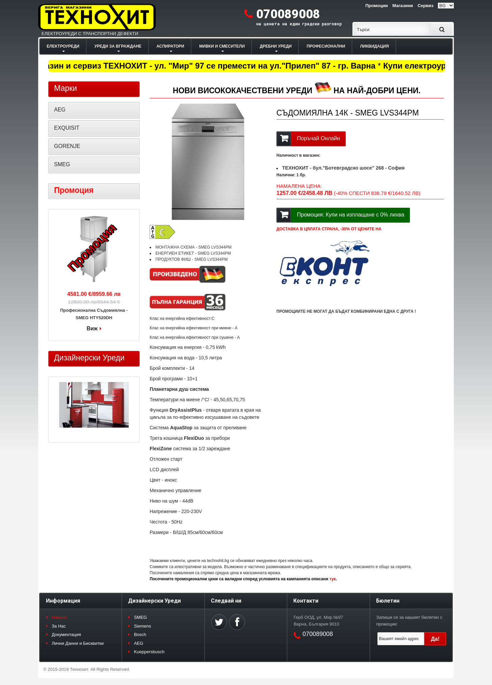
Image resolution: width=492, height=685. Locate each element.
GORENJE (67, 146)
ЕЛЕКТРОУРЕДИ (63, 46)
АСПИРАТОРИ (170, 46)
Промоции (376, 5)
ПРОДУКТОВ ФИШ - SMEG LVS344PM (191, 259)
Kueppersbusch (149, 651)
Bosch (140, 634)
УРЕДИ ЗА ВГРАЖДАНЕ (117, 46)
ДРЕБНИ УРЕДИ (276, 46)
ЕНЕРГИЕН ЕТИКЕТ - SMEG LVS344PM (193, 253)
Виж (92, 328)
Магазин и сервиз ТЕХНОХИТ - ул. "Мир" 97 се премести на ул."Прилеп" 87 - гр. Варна (204, 65)
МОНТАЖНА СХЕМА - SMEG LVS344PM (193, 247)
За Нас (59, 626)
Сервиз (426, 5)
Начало (59, 617)
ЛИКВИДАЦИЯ (374, 46)
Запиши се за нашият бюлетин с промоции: (409, 621)
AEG (60, 109)
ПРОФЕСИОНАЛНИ (325, 46)
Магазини (402, 5)
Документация (66, 634)
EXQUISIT (66, 128)
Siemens (142, 626)
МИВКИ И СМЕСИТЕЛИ (222, 46)
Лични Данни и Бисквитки (78, 643)
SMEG (62, 164)
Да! (435, 639)
